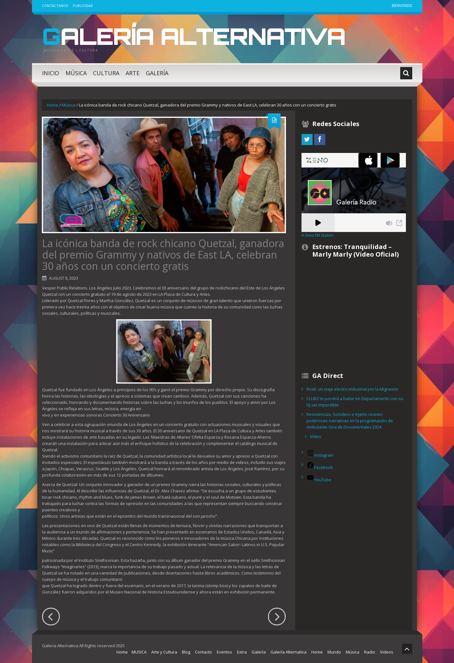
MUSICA (139, 652)
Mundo (334, 652)
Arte (133, 73)
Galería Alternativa (193, 36)
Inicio (50, 73)
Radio (369, 652)
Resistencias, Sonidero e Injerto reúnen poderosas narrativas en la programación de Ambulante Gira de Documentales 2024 (350, 420)
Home (52, 105)
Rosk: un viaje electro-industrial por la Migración (352, 389)
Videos (386, 652)
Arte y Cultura (164, 652)
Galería (157, 73)
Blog (186, 652)
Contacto (203, 652)
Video (315, 436)
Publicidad (83, 5)
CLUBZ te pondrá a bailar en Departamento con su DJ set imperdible (355, 402)
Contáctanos (55, 5)
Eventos (224, 652)
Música (76, 73)
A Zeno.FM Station (317, 235)
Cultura (106, 73)
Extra (242, 652)
